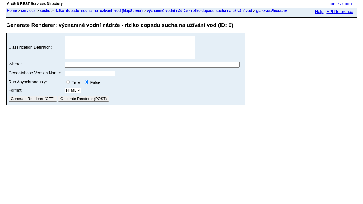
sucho (45, 10)
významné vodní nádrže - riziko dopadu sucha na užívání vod (199, 10)
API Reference (339, 11)
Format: (16, 94)
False (92, 86)
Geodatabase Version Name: (35, 77)
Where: (15, 68)
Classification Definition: (30, 49)
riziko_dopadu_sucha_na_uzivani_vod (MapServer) (98, 10)
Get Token (345, 3)
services (28, 10)
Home (12, 10)
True (74, 86)
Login (331, 3)
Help (319, 11)
